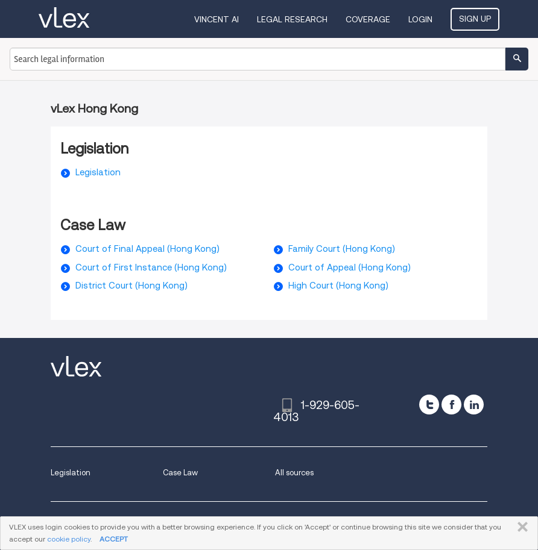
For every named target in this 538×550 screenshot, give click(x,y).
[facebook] (451, 404)
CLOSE (520, 527)
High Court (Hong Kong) (338, 285)
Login (420, 19)
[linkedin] (474, 404)
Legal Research (292, 19)
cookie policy (68, 539)
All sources (294, 472)
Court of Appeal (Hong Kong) (349, 267)
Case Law (180, 472)
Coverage (368, 19)
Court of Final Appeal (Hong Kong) (147, 249)
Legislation (98, 172)
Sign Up (475, 18)
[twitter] (429, 404)
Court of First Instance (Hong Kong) (151, 267)
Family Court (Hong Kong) (341, 249)
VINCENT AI (216, 19)
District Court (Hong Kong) (131, 285)
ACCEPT (114, 539)
